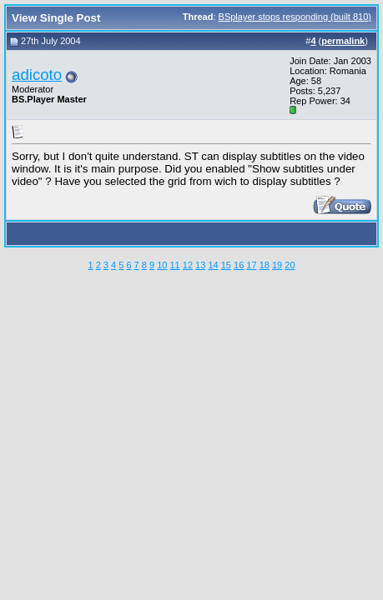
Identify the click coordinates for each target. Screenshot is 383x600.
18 (265, 265)
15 (226, 265)
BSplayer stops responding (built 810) (295, 17)
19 (277, 265)
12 (188, 265)
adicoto (37, 74)
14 (213, 265)
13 (200, 265)
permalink (343, 41)
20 (290, 265)
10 (162, 265)
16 (239, 265)
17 (251, 265)
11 (174, 265)
